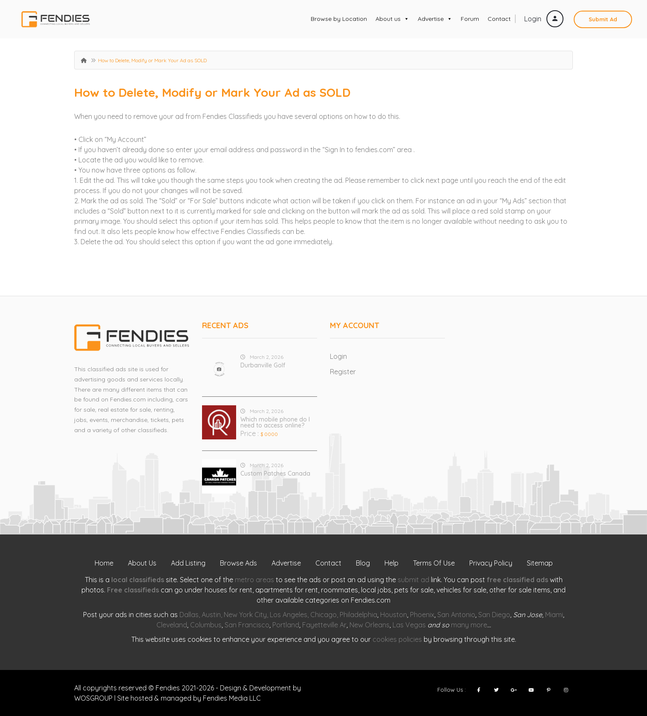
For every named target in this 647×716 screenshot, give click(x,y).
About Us (142, 563)
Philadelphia (358, 614)
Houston (393, 614)
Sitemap (540, 563)
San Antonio (456, 614)
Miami (554, 614)
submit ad (413, 579)
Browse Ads (238, 563)
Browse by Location (339, 19)
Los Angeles (288, 614)
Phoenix (422, 614)
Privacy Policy (490, 563)
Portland (285, 625)
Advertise (435, 19)
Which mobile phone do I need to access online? (275, 422)
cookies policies (397, 639)
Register (343, 371)
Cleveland (171, 625)
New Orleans (369, 625)
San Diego (494, 614)
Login (543, 18)
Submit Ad (603, 19)
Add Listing (188, 563)
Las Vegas (409, 625)
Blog (363, 563)
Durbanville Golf (262, 365)
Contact (499, 19)
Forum (470, 19)
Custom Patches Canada (275, 473)
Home (104, 563)
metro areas (254, 579)
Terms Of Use (434, 563)
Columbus (206, 625)
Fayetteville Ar (324, 625)
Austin (211, 614)
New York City (245, 614)
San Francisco (247, 625)
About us (392, 19)
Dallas (189, 614)
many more (469, 625)
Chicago (323, 614)
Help (391, 563)
